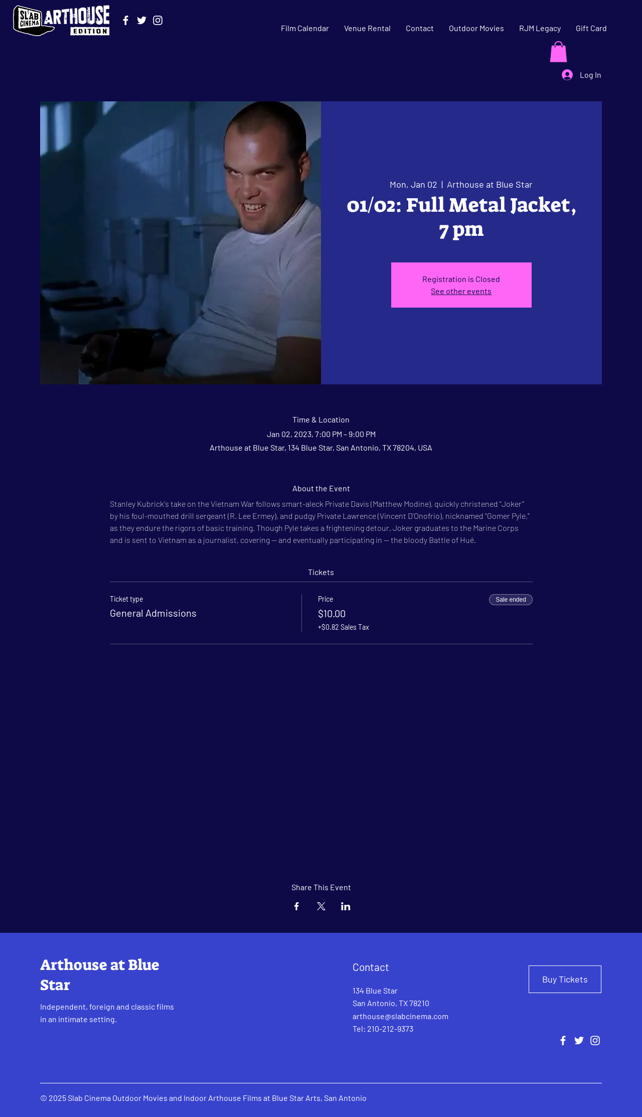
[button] (558, 51)
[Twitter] (141, 20)
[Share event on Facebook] (296, 906)
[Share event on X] (321, 906)
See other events (461, 291)
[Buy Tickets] (565, 979)
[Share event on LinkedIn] (346, 906)
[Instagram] (157, 20)
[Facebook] (125, 20)
